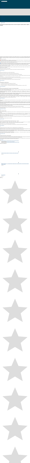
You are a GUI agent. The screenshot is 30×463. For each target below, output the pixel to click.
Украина (2, 19)
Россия (9, 140)
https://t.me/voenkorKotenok (2, 86)
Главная (2, 2)
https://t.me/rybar (1, 139)
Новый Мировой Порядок (3, 6)
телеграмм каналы (15, 140)
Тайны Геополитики (3, 4)
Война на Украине (3, 16)
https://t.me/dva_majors (2, 70)
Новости (2, 3)
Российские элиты (3, 18)
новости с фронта (6, 140)
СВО (10, 140)
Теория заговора (2, 5)
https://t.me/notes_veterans (2, 133)
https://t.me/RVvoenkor (2, 80)
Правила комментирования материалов (5, 8)
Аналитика (2, 17)
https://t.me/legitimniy (2, 125)
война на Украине (3, 140)
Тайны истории (2, 7)
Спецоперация (12, 140)
